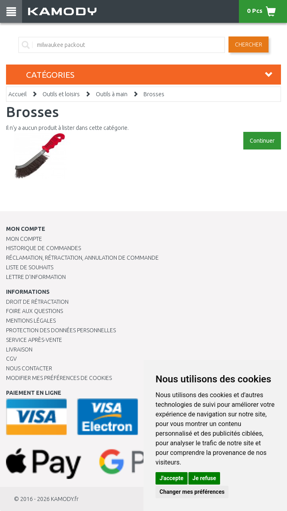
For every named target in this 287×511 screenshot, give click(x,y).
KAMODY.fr (65, 499)
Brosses (154, 94)
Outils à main (111, 94)
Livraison (19, 349)
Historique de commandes (43, 248)
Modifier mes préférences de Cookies (59, 378)
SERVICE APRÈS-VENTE (34, 340)
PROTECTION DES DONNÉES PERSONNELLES (61, 330)
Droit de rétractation (37, 302)
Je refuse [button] (204, 478)
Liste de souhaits (29, 267)
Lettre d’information (36, 277)
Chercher (248, 44)
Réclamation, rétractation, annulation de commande (82, 257)
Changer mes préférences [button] (192, 492)
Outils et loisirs (61, 94)
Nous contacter (29, 368)
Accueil (17, 94)
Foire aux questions (34, 311)
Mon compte (24, 239)
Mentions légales (31, 320)
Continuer (262, 140)
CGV (11, 358)
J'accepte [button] (172, 478)
